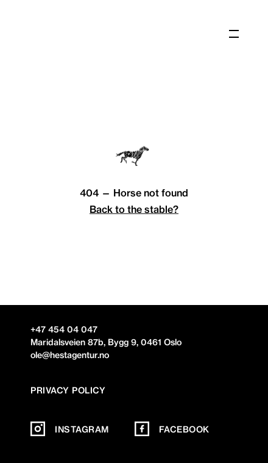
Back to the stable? (134, 209)
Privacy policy (67, 390)
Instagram (69, 429)
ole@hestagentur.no (69, 355)
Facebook (172, 429)
